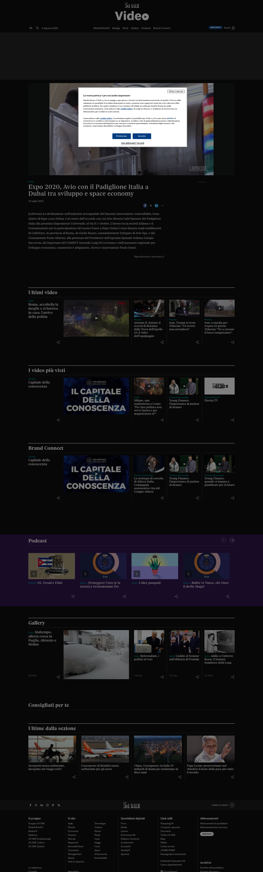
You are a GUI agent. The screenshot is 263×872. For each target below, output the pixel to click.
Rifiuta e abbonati (176, 91)
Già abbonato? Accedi (132, 143)
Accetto (142, 136)
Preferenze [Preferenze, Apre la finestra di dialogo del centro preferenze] (121, 136)
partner (170, 118)
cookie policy (127, 109)
